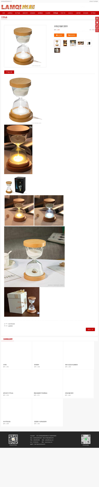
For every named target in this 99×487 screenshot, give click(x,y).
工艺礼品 (55, 13)
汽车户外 (63, 13)
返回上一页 (90, 329)
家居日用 (25, 13)
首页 (3, 13)
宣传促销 (85, 13)
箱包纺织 (32, 13)
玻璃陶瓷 (40, 13)
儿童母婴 (78, 13)
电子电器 (17, 13)
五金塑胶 (47, 13)
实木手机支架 (11, 323)
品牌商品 (10, 13)
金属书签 (10, 325)
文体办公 (70, 13)
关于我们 (93, 13)
